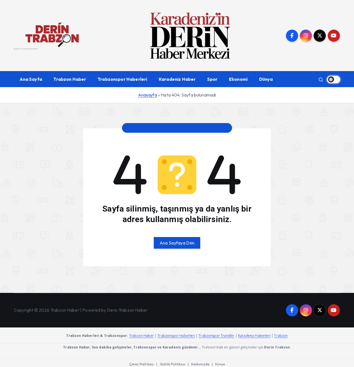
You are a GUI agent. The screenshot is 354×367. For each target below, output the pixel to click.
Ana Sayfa (31, 79)
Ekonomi (238, 79)
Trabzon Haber (69, 79)
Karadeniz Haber (177, 79)
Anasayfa (147, 95)
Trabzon (281, 335)
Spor (212, 79)
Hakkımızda (200, 364)
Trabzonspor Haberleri (122, 79)
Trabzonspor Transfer (216, 335)
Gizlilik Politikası (172, 364)
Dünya (266, 79)
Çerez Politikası (141, 364)
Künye (220, 364)
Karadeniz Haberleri (254, 335)
